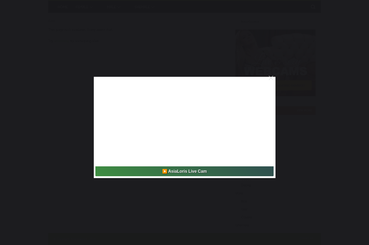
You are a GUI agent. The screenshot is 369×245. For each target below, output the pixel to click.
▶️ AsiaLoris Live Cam (184, 171)
